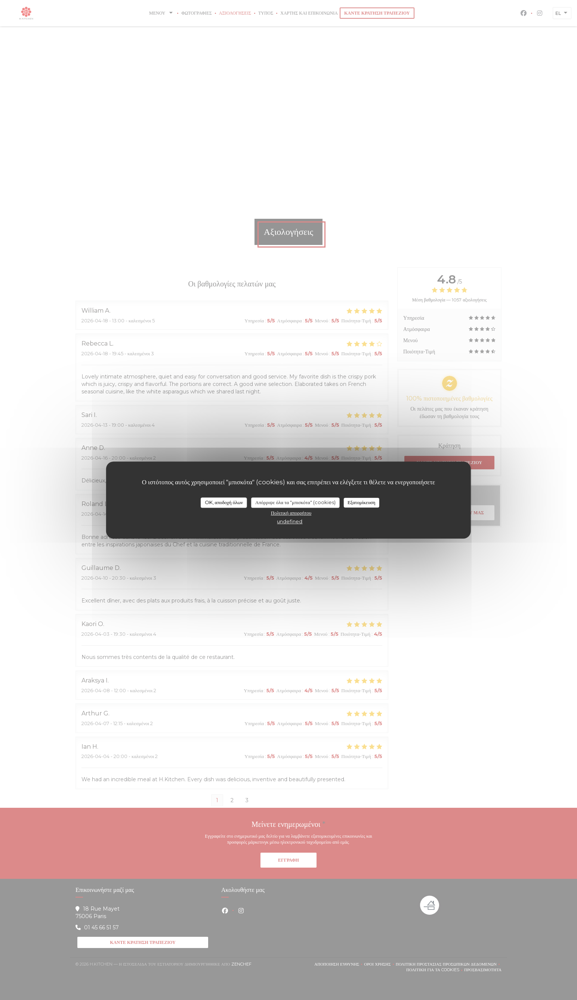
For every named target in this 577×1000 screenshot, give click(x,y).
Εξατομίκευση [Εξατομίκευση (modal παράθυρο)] (362, 502)
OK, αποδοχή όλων (224, 502)
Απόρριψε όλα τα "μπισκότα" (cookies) (295, 502)
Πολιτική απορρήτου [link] (291, 513)
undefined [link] (289, 521)
